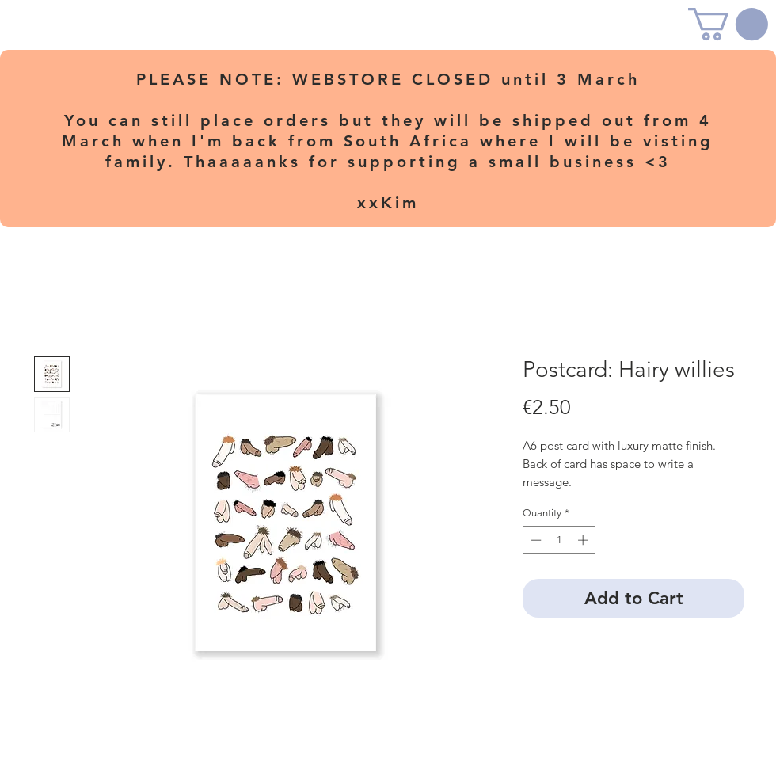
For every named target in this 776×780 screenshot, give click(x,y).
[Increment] (584, 540)
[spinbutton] (559, 540)
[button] (728, 24)
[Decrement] (534, 540)
